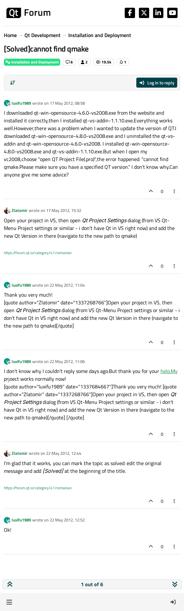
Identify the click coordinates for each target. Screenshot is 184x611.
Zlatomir (19, 210)
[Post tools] (174, 191)
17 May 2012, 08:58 (67, 103)
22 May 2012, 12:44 (63, 453)
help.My (169, 371)
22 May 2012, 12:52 (67, 520)
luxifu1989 (21, 103)
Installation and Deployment (32, 62)
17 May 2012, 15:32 (63, 210)
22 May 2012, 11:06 (67, 361)
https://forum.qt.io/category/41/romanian (38, 253)
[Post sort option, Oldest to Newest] (12, 83)
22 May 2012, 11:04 (67, 285)
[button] (9, 602)
